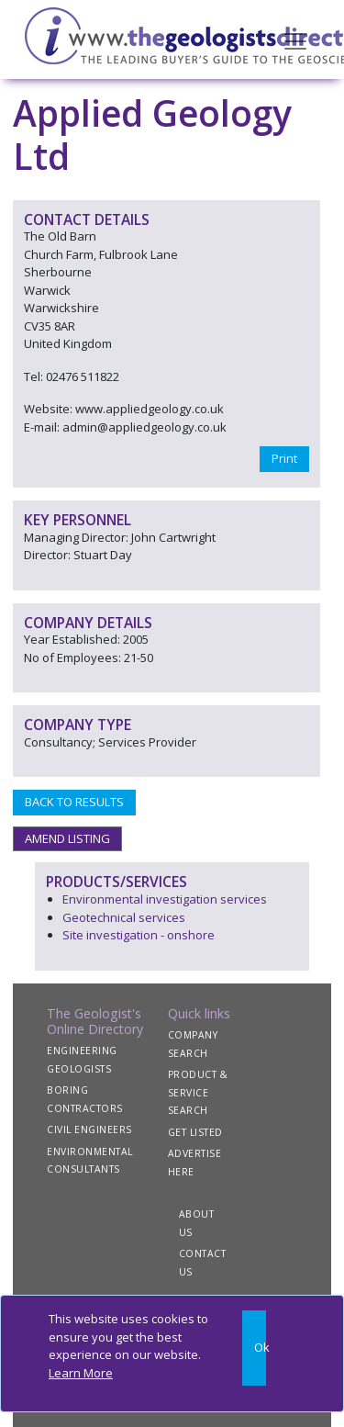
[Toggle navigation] (295, 39)
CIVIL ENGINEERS (89, 1129)
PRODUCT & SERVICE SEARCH (198, 1092)
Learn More (81, 1373)
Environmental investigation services (164, 899)
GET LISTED (195, 1132)
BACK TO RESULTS (74, 801)
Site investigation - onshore (138, 935)
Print (284, 458)
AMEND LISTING (67, 838)
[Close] (254, 1348)
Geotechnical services (123, 917)
